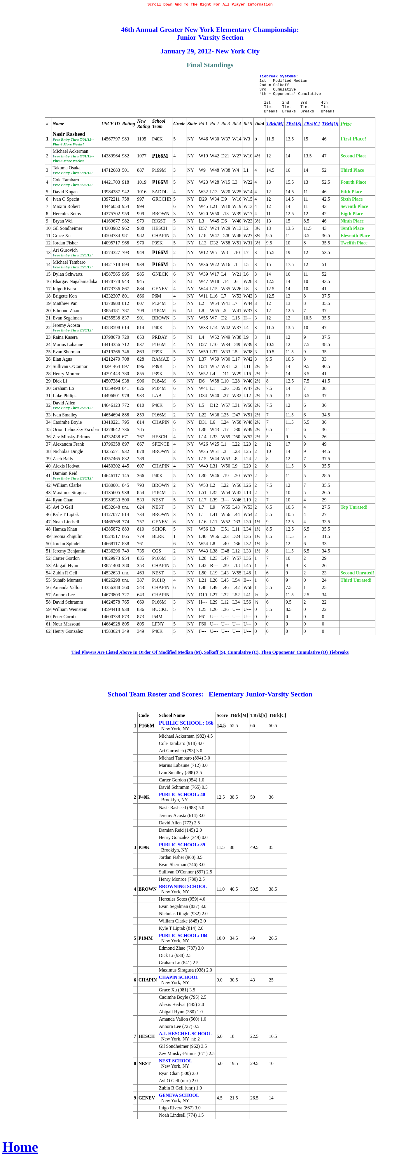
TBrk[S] (293, 135)
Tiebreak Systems (277, 80)
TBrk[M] (275, 135)
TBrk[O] (330, 135)
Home (20, 1158)
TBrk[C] (312, 135)
